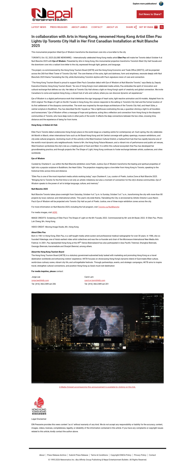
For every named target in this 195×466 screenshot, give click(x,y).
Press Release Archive (56, 455)
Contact (97, 27)
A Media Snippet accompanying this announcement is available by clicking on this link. (97, 387)
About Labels (79, 27)
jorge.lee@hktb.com (40, 280)
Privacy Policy (140, 455)
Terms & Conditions (99, 455)
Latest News (38, 27)
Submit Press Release (78, 455)
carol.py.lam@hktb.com (94, 280)
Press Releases (58, 27)
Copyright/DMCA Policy (121, 455)
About (42, 455)
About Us (112, 27)
